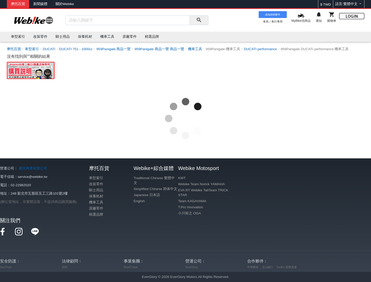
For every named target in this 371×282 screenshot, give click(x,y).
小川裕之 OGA (189, 213)
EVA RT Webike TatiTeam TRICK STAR (203, 192)
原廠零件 (96, 208)
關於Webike (65, 4)
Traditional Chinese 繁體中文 (154, 180)
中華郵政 (252, 267)
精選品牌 (96, 214)
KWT (182, 178)
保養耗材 (96, 196)
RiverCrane (131, 267)
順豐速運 (291, 267)
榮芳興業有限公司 (33, 168)
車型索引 (96, 178)
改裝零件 (96, 184)
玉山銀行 (267, 267)
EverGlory (191, 267)
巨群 (64, 267)
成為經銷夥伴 (272, 14)
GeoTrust (5, 267)
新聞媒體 (40, 4)
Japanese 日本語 (147, 195)
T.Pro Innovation (190, 207)
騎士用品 (96, 190)
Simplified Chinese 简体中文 (155, 189)
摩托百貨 (18, 4)
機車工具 (96, 202)
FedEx (281, 267)
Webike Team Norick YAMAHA (201, 184)
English (139, 201)
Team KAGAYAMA (192, 201)
